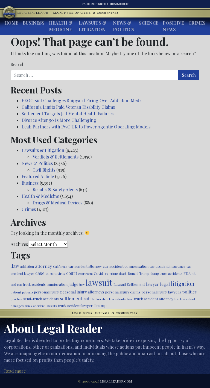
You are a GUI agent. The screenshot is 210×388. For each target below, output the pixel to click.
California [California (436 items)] (60, 266)
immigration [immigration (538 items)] (57, 284)
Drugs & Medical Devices (57, 202)
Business (34, 23)
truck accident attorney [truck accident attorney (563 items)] (153, 298)
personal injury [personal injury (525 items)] (46, 292)
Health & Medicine (61, 26)
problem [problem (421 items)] (16, 299)
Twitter (119, 4)
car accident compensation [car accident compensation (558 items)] (125, 266)
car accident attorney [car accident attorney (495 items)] (85, 266)
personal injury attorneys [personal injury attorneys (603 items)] (82, 292)
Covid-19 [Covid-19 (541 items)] (101, 273)
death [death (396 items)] (123, 274)
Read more (15, 371)
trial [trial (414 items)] (130, 299)
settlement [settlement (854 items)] (71, 298)
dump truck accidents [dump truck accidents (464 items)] (166, 273)
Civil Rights (44, 170)
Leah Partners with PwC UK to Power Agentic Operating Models (86, 127)
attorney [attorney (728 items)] (43, 266)
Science (148, 23)
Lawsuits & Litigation (93, 26)
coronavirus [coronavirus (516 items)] (55, 273)
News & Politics (123, 26)
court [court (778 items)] (71, 273)
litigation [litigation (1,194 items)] (182, 283)
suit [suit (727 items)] (87, 298)
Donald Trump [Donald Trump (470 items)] (138, 273)
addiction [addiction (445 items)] (27, 266)
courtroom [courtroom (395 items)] (85, 274)
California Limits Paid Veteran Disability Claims (68, 107)
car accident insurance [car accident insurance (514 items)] (167, 266)
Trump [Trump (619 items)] (100, 305)
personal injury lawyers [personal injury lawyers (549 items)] (161, 291)
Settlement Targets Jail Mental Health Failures (67, 113)
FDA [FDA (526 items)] (187, 273)
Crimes (197, 23)
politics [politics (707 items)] (189, 292)
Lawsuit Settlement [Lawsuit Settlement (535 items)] (129, 284)
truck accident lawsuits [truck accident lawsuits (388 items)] (41, 306)
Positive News (173, 26)
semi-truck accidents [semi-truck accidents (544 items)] (41, 298)
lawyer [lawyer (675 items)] (152, 284)
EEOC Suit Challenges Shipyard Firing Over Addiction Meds (81, 100)
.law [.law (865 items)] (15, 266)
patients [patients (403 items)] (27, 292)
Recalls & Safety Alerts (55, 189)
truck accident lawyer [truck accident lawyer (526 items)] (75, 305)
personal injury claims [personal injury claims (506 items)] (122, 292)
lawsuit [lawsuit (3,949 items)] (99, 282)
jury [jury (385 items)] (81, 285)
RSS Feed (85, 4)
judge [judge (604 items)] (73, 284)
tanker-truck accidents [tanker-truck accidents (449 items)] (109, 299)
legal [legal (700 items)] (165, 284)
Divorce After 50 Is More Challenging (59, 120)
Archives (19, 244)
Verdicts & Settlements (55, 157)
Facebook (99, 4)
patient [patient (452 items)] (16, 292)
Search (18, 64)
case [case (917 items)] (40, 273)
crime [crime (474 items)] (113, 273)
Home (11, 23)
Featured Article (38, 176)
